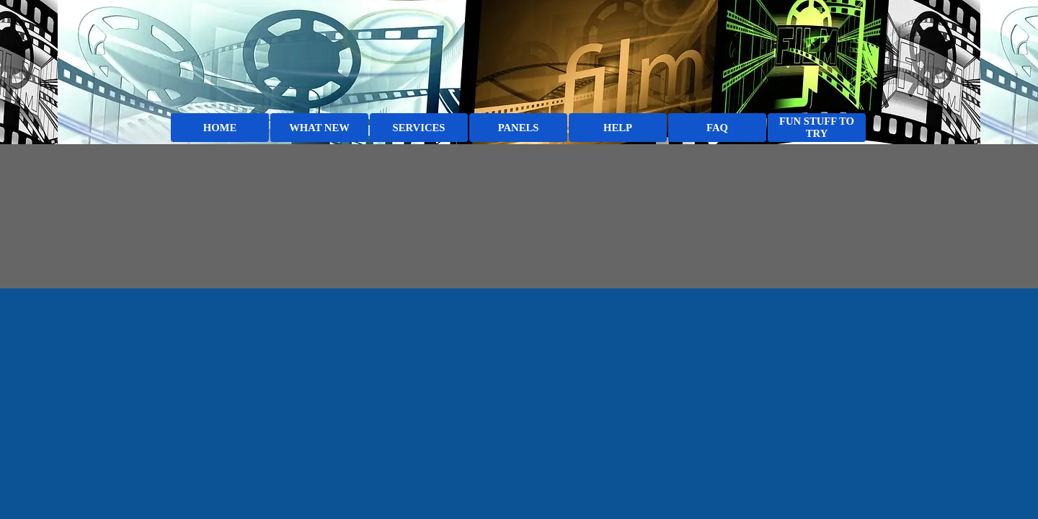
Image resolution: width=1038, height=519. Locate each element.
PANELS (518, 127)
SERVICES (419, 127)
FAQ (717, 127)
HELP (617, 127)
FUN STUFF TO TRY (816, 127)
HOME (219, 127)
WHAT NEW (319, 127)
